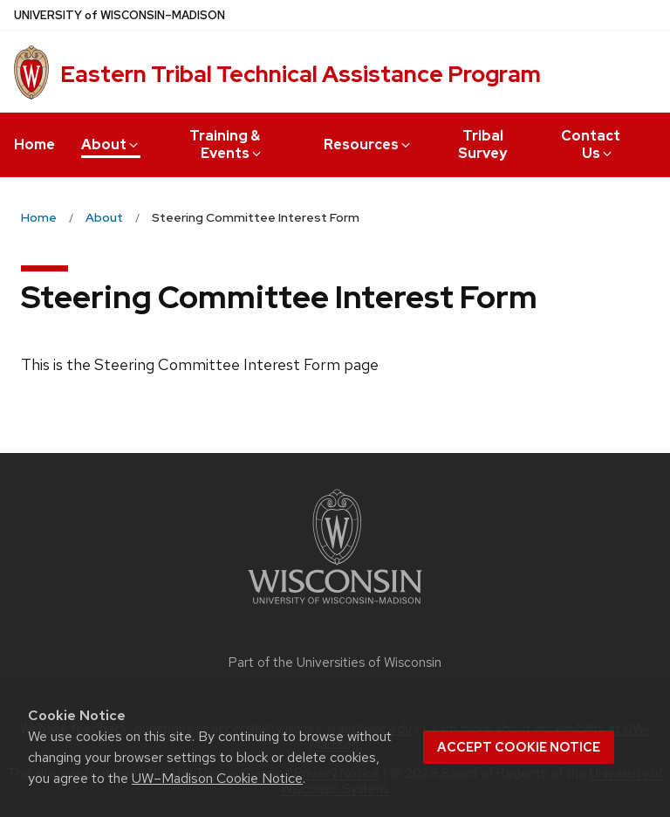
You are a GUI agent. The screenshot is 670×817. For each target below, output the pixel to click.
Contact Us (590, 144)
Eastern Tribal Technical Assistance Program (300, 74)
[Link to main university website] (335, 607)
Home (34, 144)
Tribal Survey (482, 144)
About (110, 144)
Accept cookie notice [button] (518, 747)
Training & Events (226, 144)
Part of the (335, 662)
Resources (368, 144)
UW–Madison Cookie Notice (217, 778)
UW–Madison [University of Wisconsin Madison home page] (119, 15)
